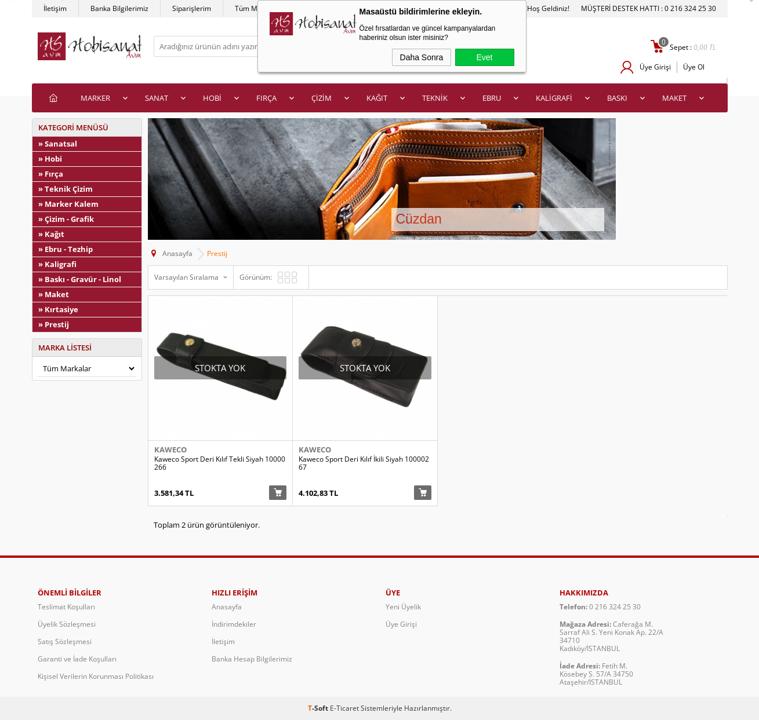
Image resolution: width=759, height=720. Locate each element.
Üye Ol (693, 67)
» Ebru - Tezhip (65, 249)
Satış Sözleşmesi (65, 641)
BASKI (617, 98)
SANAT (156, 98)
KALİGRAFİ (554, 98)
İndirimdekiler (234, 624)
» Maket (53, 294)
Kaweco (170, 449)
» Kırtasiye (58, 309)
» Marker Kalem (68, 204)
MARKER (95, 98)
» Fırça (50, 174)
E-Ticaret (344, 708)
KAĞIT (376, 98)
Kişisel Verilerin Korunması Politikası (96, 676)
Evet (484, 57)
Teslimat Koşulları (66, 607)
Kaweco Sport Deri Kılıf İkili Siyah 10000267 (364, 463)
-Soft (319, 708)
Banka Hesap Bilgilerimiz (252, 659)
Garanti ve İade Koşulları (77, 659)
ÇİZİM (321, 98)
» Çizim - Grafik (66, 219)
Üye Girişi (655, 67)
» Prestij (53, 324)
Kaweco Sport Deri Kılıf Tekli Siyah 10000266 (219, 463)
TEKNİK (435, 98)
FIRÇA (266, 98)
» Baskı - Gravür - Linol (79, 279)
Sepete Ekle (277, 492)
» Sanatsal (57, 143)
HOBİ (212, 98)
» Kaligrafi (57, 264)
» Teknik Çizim (65, 189)
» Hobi (50, 158)
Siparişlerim (191, 8)
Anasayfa (227, 607)
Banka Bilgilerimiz (119, 8)
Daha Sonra (422, 57)
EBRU (491, 98)
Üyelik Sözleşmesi (67, 624)
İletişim (55, 8)
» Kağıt (51, 234)
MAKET (674, 98)
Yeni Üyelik (403, 607)
